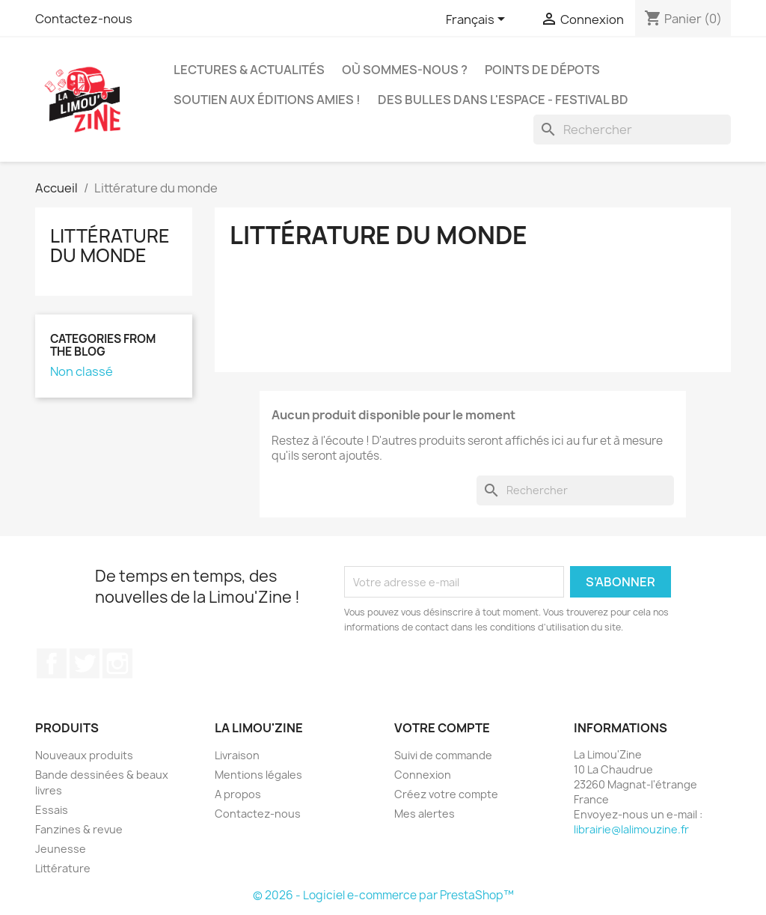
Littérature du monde (110, 245)
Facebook (52, 663)
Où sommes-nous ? (405, 69)
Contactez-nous (83, 18)
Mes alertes (424, 813)
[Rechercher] (632, 130)
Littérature (63, 868)
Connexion (422, 774)
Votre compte (442, 728)
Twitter (84, 663)
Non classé (81, 371)
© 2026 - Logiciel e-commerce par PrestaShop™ (383, 895)
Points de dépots (542, 69)
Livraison (237, 755)
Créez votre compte (446, 794)
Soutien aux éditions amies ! (267, 99)
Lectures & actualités (249, 69)
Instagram (117, 663)
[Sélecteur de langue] (478, 20)
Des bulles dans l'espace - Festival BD (503, 99)
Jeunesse (60, 849)
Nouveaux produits (84, 755)
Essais (51, 810)
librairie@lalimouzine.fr (631, 829)
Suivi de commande (443, 755)
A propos (238, 794)
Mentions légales (258, 774)
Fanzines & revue (79, 829)
